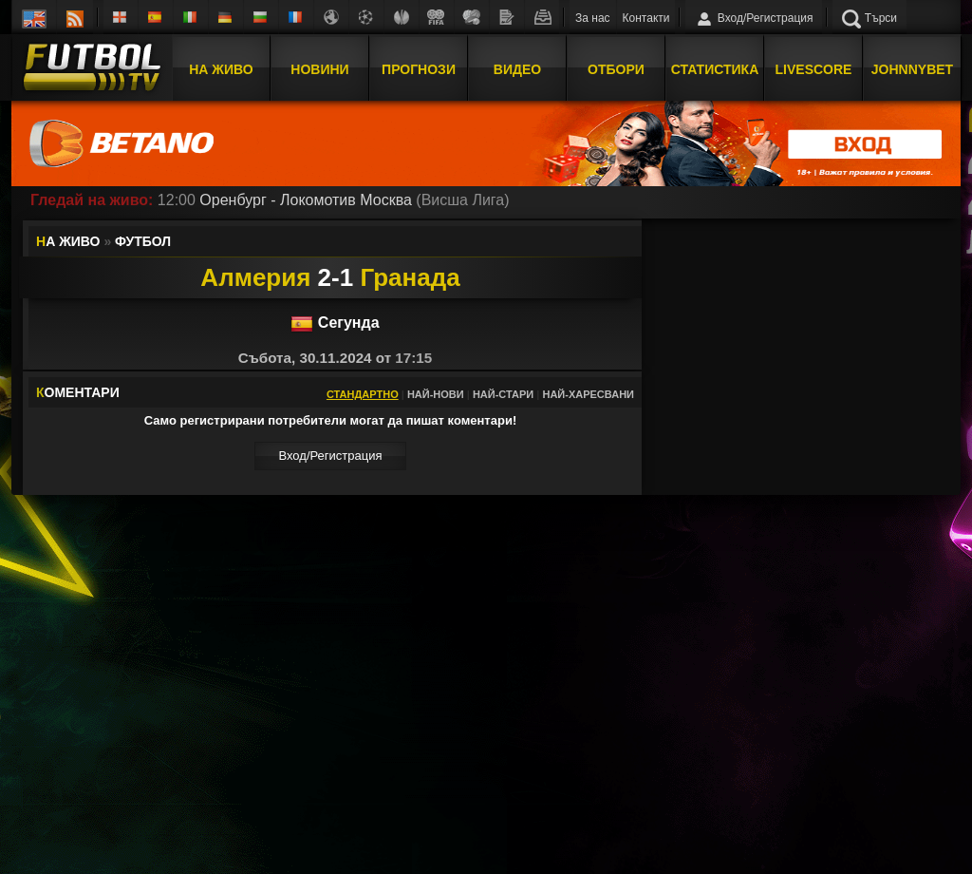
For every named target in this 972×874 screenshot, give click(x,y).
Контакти (646, 18)
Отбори (616, 69)
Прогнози (419, 69)
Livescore (814, 69)
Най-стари (503, 394)
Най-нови (435, 394)
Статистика (715, 69)
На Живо (220, 69)
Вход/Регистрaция (330, 455)
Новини (319, 69)
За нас (592, 18)
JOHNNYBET (912, 69)
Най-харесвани (588, 394)
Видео (517, 69)
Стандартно (363, 394)
